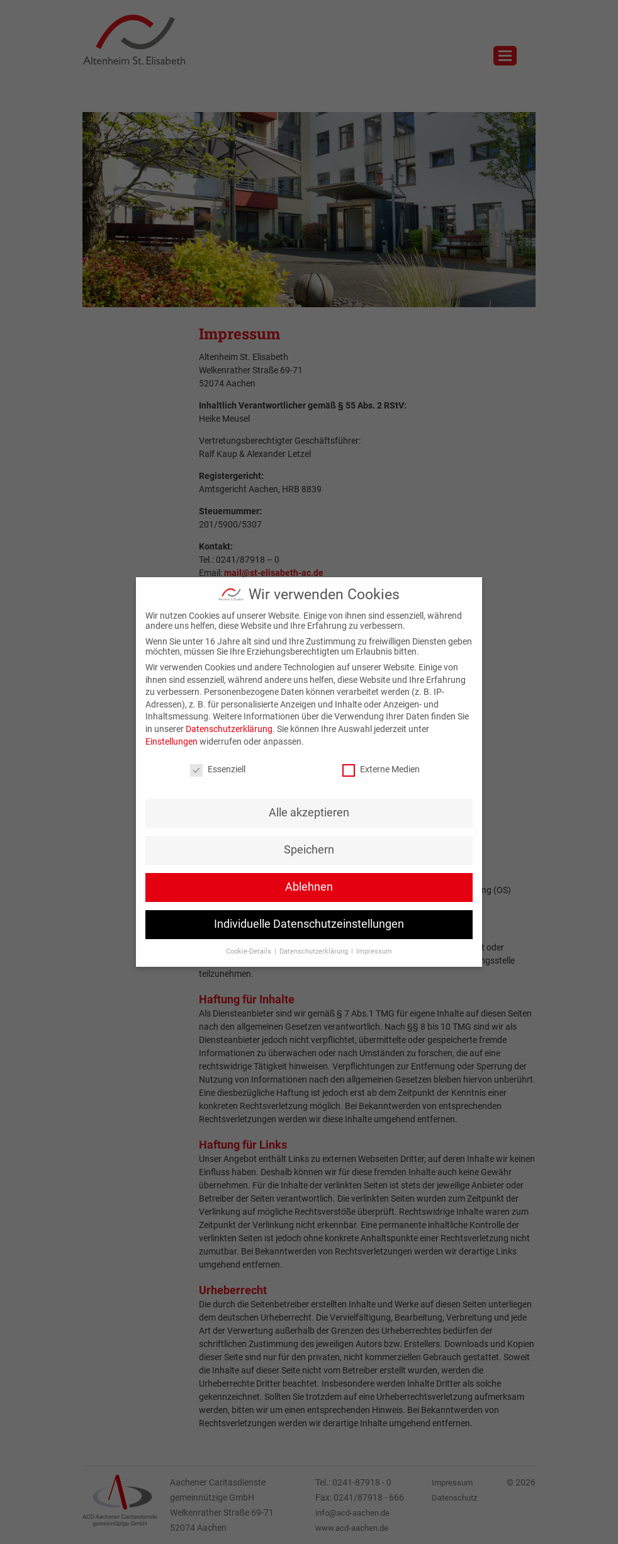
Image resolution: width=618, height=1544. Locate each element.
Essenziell (217, 769)
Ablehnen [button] (309, 887)
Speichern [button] (309, 849)
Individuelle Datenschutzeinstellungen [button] (309, 924)
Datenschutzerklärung (229, 729)
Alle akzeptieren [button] (309, 812)
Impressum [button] (374, 951)
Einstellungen (171, 741)
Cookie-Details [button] (249, 951)
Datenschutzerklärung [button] (314, 951)
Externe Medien (381, 769)
